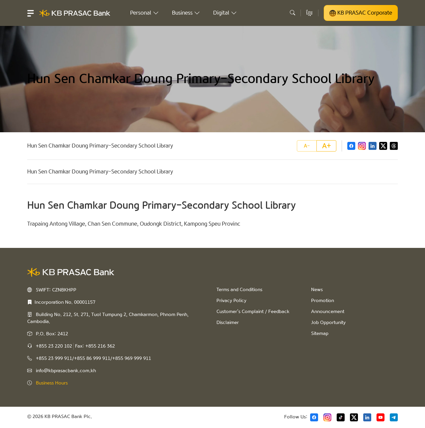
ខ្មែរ (309, 12)
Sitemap (319, 334)
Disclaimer (227, 323)
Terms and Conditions (239, 290)
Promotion (322, 301)
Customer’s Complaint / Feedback (253, 312)
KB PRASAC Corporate (360, 13)
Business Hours (52, 383)
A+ (326, 146)
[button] (30, 13)
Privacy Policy (231, 301)
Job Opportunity (328, 323)
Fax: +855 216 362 (95, 346)
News (317, 290)
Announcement (327, 312)
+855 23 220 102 (54, 346)
